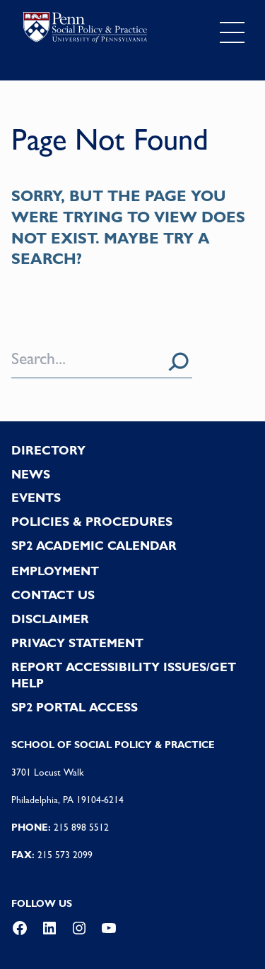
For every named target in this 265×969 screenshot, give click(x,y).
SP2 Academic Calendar (94, 545)
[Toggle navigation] (232, 32)
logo (85, 29)
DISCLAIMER (50, 619)
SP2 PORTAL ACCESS (74, 707)
